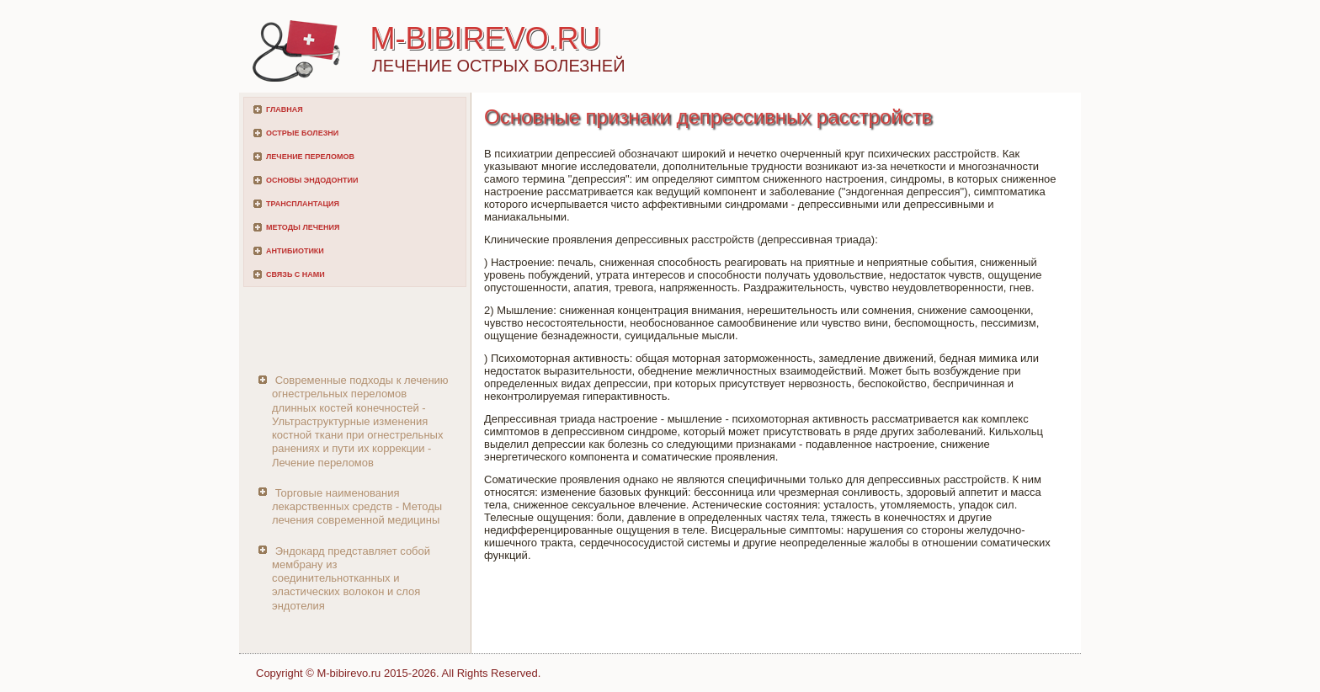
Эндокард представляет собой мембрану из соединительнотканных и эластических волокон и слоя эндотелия (351, 578)
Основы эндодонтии (312, 180)
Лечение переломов (310, 156)
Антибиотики (295, 251)
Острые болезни (302, 133)
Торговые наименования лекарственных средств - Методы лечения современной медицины (357, 507)
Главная (284, 109)
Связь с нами (295, 274)
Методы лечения (302, 227)
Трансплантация (302, 204)
